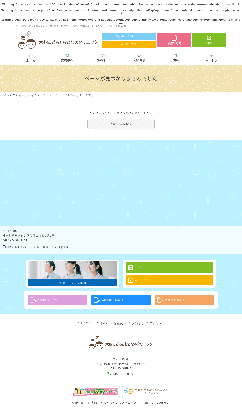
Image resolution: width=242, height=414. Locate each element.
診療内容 (118, 323)
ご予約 (175, 58)
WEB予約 (138, 280)
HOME (84, 323)
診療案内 (103, 58)
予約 (129, 44)
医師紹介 (67, 58)
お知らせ (139, 58)
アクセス (211, 58)
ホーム (30, 58)
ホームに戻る (121, 124)
